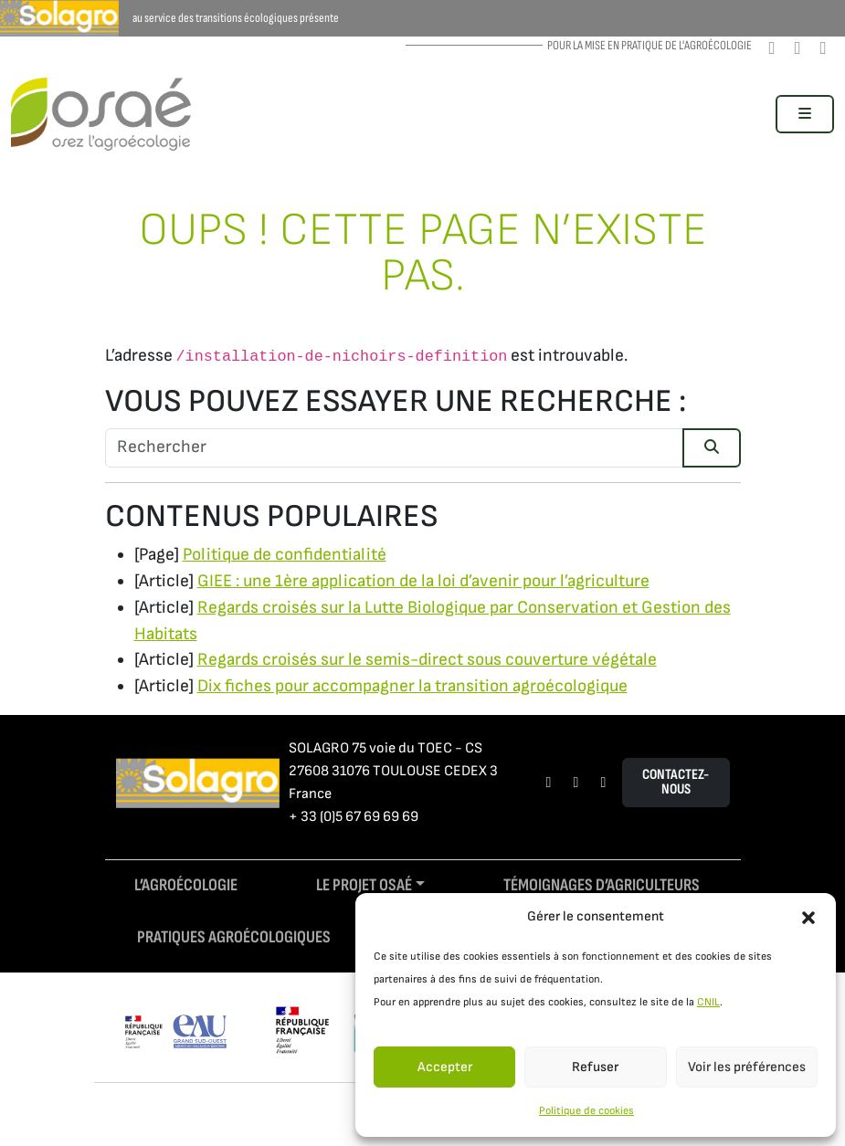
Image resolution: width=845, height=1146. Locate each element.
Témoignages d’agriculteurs (601, 885)
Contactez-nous (675, 782)
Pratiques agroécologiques (234, 937)
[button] (808, 917)
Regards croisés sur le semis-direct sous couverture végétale (427, 659)
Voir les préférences (747, 1067)
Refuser (595, 1067)
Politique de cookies (586, 1111)
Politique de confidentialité (284, 554)
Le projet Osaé (364, 885)
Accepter (444, 1067)
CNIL (708, 1002)
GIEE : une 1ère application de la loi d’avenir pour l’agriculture (423, 581)
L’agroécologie (186, 885)
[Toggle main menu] (805, 114)
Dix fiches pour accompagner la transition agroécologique (412, 686)
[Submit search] (711, 448)
